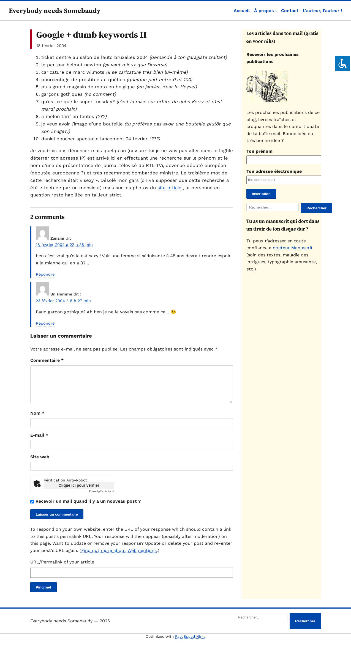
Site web (39, 463)
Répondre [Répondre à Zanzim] (45, 274)
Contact (289, 10)
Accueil (242, 10)
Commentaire (47, 360)
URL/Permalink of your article (62, 568)
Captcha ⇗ (101, 497)
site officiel (170, 187)
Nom (37, 419)
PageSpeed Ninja (190, 643)
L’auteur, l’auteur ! (322, 10)
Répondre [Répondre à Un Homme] (45, 323)
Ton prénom (259, 151)
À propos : (265, 10)
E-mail (39, 441)
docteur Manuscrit (293, 247)
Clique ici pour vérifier (79, 492)
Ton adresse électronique (274, 171)
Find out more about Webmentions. (119, 557)
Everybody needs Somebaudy (54, 10)
